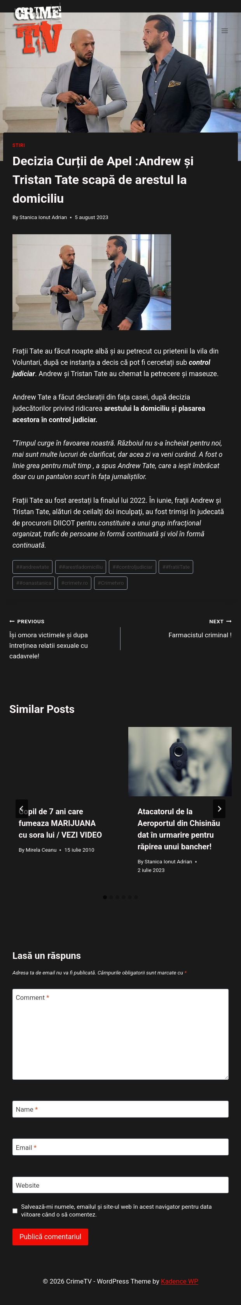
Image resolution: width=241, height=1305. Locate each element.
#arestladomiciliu (81, 567)
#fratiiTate (176, 567)
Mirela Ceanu (41, 850)
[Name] (120, 1109)
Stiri (18, 145)
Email (26, 1147)
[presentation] (61, 761)
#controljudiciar (132, 567)
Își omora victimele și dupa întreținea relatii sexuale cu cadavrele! (61, 638)
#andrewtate (32, 567)
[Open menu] (224, 31)
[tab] (105, 897)
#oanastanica (33, 583)
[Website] (120, 1185)
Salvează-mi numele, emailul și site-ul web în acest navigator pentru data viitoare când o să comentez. (116, 1210)
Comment (32, 997)
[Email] (120, 1147)
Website (28, 1185)
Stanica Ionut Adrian (43, 217)
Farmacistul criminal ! (179, 627)
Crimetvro (111, 583)
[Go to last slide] (22, 808)
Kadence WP (179, 1281)
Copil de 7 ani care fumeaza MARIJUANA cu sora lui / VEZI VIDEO (60, 823)
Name (27, 1109)
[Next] (219, 808)
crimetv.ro (74, 583)
